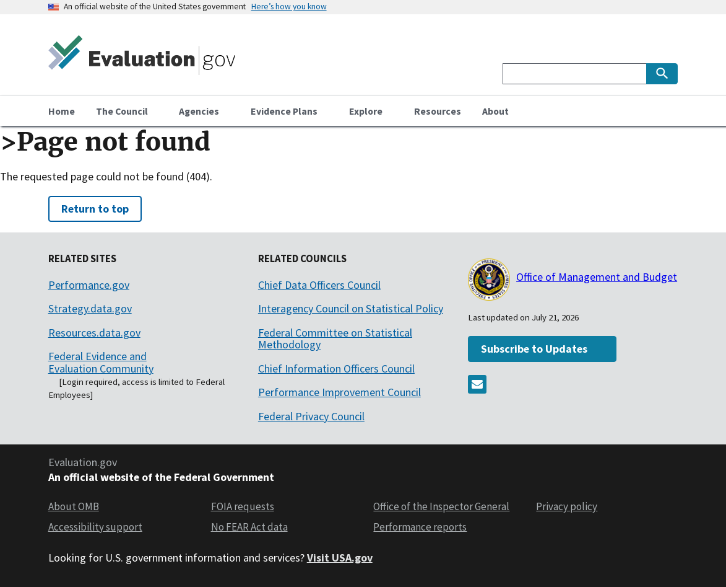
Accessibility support (95, 527)
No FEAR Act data (249, 527)
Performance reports (420, 527)
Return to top (95, 208)
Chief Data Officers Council (319, 285)
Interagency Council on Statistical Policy (350, 308)
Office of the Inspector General (441, 506)
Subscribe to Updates (534, 349)
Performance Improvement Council (339, 392)
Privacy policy (566, 506)
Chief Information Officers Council (336, 368)
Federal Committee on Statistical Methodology (335, 338)
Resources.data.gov (94, 332)
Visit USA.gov (340, 557)
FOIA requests (242, 506)
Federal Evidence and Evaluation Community (100, 362)
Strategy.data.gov (90, 308)
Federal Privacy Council (311, 416)
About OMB (73, 506)
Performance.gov (88, 285)
